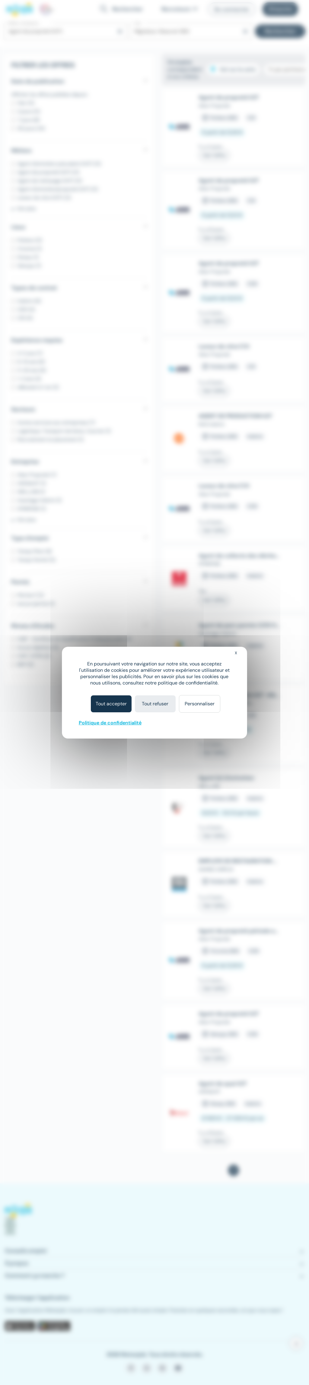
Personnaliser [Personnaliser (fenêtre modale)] (200, 704)
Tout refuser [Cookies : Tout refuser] (155, 704)
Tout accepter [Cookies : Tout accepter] (111, 704)
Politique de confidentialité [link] (110, 723)
